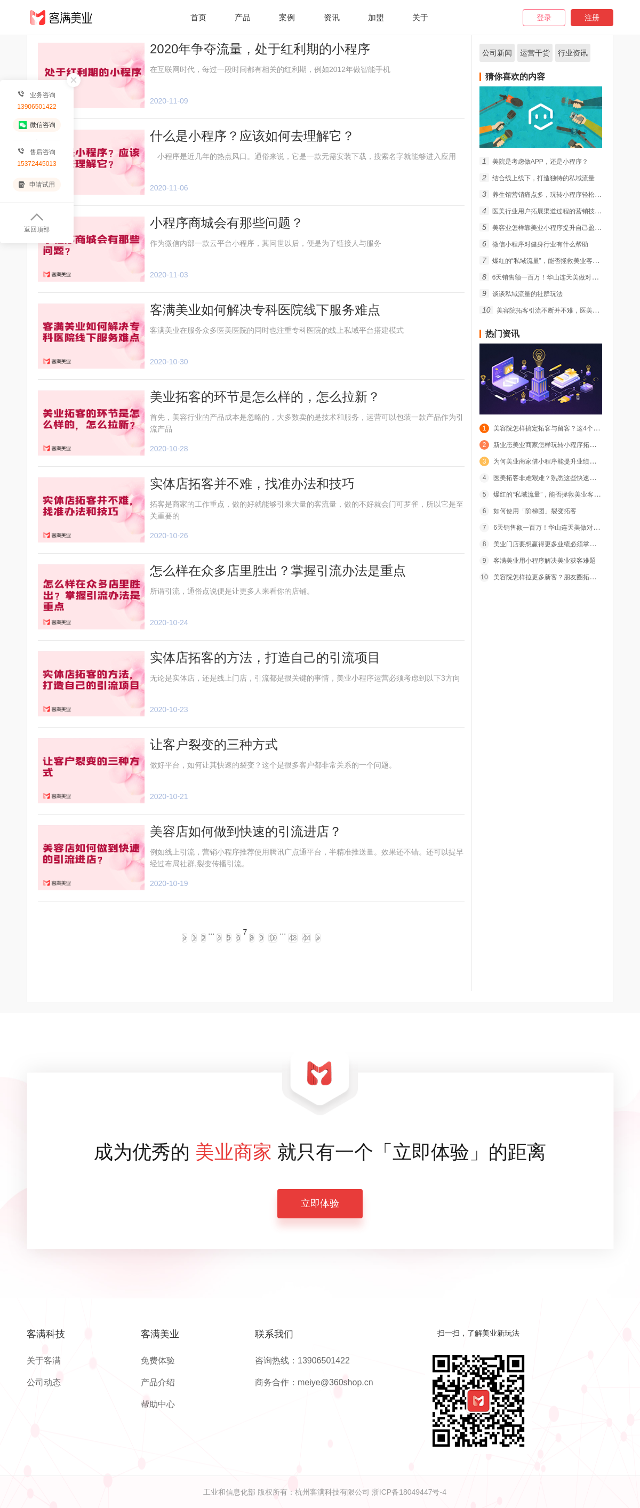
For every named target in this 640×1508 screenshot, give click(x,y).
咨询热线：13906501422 (302, 1361)
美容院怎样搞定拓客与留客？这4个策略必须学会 (555, 428)
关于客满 (44, 1361)
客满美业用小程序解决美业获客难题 (537, 560)
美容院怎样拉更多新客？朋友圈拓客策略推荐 (550, 577)
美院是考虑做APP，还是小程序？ (533, 161)
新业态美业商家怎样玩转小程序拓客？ (540, 445)
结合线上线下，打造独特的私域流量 (537, 178)
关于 (420, 17)
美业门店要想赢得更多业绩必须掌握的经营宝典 (553, 544)
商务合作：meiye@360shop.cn (314, 1382)
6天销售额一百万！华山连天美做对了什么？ (548, 277)
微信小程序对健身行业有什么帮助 (533, 244)
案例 (287, 17)
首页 (198, 17)
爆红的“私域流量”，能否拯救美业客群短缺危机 (552, 261)
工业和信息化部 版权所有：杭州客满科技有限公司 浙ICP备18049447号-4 (324, 1492)
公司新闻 (497, 53)
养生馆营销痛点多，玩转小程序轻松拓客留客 (549, 194)
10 (273, 937)
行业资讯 (573, 53)
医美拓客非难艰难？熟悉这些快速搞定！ (544, 478)
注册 (592, 17)
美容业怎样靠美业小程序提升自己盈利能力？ (549, 228)
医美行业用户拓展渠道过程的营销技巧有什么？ (553, 211)
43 (293, 937)
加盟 (376, 17)
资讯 (332, 17)
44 (306, 937)
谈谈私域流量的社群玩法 (521, 294)
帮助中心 (158, 1404)
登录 (544, 17)
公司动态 (44, 1382)
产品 (243, 17)
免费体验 (158, 1361)
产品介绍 (158, 1382)
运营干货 (535, 53)
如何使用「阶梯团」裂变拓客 (528, 511)
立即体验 (320, 1203)
